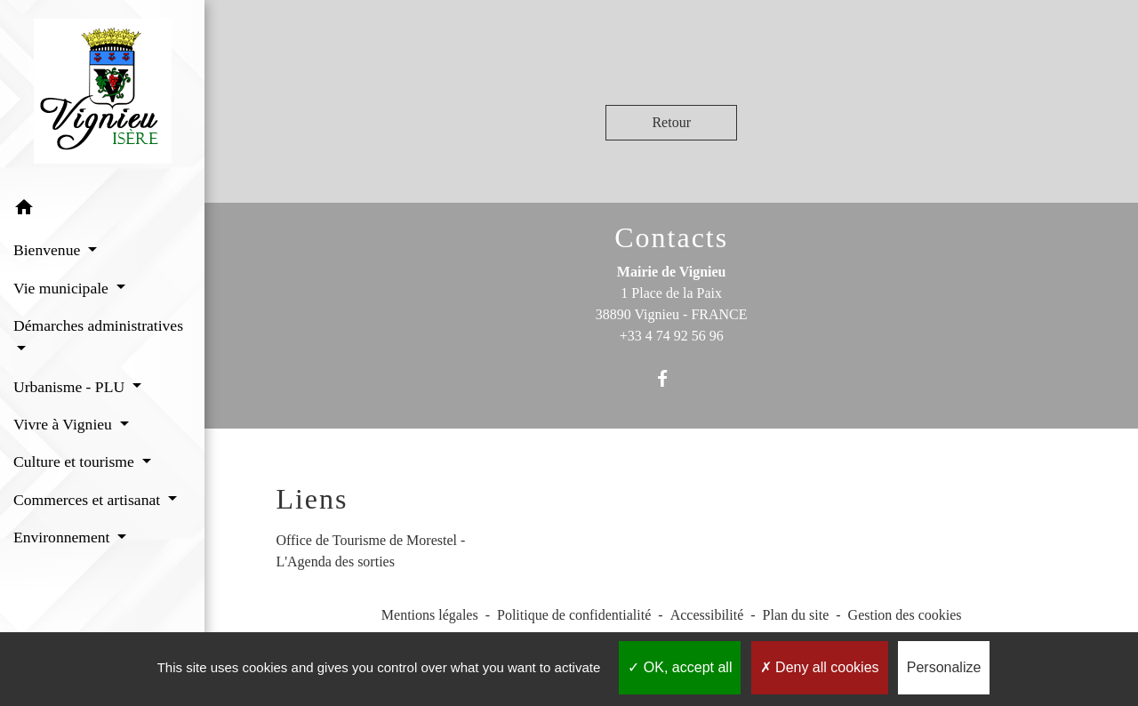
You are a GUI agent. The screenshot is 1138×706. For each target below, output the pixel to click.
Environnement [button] (63, 537)
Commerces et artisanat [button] (88, 500)
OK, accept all (680, 667)
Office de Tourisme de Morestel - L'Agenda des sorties (370, 551)
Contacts (671, 237)
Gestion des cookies (905, 614)
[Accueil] (103, 94)
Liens (312, 499)
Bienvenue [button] (48, 250)
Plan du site (796, 614)
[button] (102, 210)
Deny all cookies (819, 667)
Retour (671, 122)
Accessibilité (707, 614)
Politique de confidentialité (574, 614)
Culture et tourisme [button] (75, 461)
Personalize (944, 667)
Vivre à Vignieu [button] (64, 424)
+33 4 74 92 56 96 (672, 335)
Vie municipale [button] (62, 288)
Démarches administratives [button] (98, 325)
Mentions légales (429, 614)
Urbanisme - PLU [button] (71, 387)
